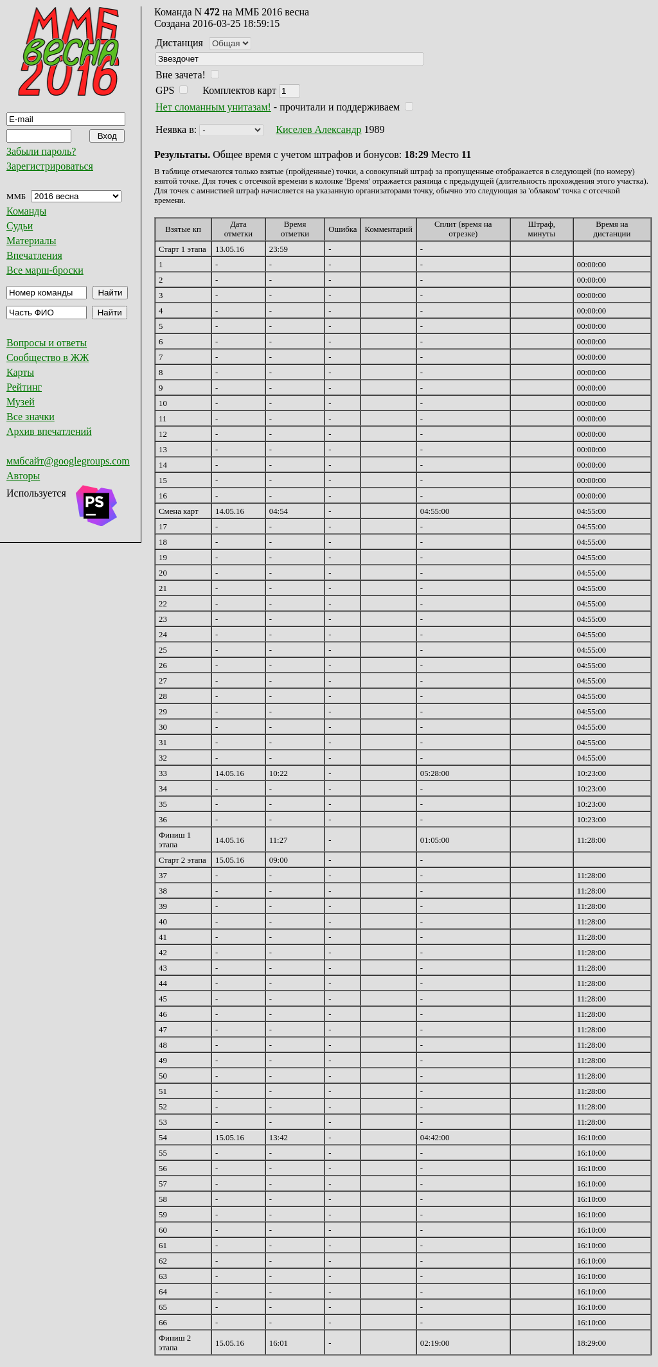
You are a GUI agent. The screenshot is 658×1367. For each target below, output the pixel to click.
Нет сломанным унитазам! (213, 106)
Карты (20, 372)
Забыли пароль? (41, 151)
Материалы (31, 240)
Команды (26, 211)
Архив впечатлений (49, 431)
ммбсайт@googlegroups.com (68, 460)
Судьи (19, 225)
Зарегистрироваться (49, 166)
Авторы (23, 475)
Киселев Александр (318, 129)
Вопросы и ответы (46, 342)
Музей (20, 401)
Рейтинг (24, 387)
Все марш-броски (45, 270)
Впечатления (34, 255)
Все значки (30, 416)
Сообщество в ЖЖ (47, 357)
